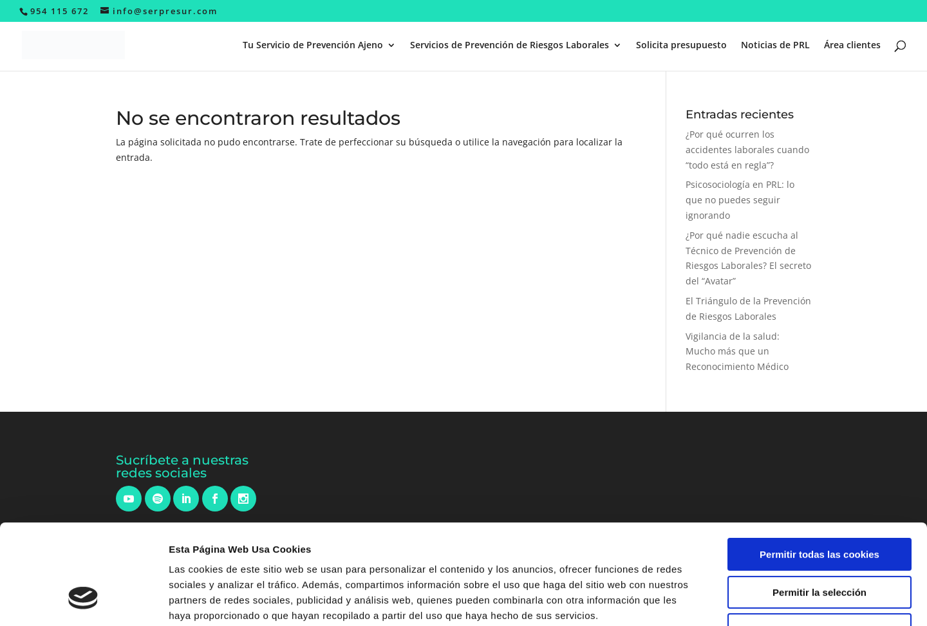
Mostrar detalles (691, 600)
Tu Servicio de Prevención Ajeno (313, 46)
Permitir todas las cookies (819, 468)
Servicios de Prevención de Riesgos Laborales (509, 46)
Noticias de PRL (775, 46)
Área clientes (852, 46)
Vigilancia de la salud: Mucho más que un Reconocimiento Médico (737, 351)
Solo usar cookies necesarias (819, 544)
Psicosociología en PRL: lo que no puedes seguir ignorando (740, 199)
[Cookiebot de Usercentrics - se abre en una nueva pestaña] (83, 601)
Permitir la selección (819, 506)
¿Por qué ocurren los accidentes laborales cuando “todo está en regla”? (747, 149)
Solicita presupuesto (681, 46)
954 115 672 (59, 11)
